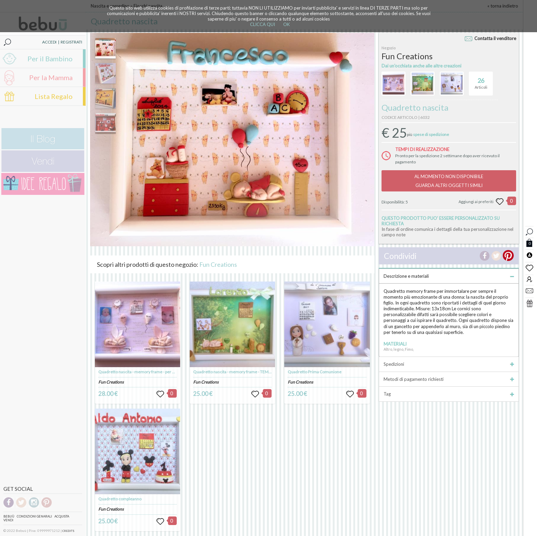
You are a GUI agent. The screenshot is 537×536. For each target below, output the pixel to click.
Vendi (8, 520)
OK (286, 24)
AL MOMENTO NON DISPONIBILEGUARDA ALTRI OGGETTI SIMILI (448, 181)
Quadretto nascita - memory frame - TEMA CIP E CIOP (242, 371)
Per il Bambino (50, 58)
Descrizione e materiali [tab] (449, 276)
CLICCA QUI (262, 24)
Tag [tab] (449, 394)
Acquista (61, 516)
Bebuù (8, 516)
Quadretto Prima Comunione (314, 371)
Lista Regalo (54, 96)
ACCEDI (49, 42)
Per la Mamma (51, 77)
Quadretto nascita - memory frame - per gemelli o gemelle (151, 371)
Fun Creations (218, 264)
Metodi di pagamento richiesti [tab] (449, 379)
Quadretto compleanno (119, 498)
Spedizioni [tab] (449, 364)
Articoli (481, 80)
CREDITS (68, 531)
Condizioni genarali (34, 516)
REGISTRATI (71, 42)
